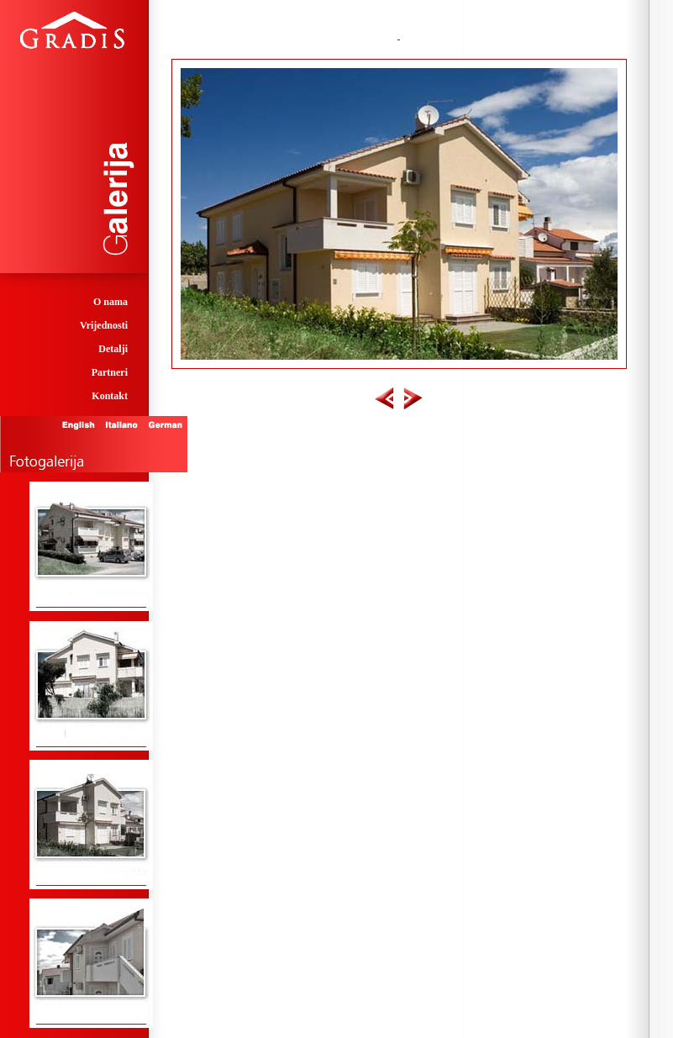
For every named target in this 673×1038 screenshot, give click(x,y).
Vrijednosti (104, 325)
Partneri (110, 372)
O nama (110, 302)
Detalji (113, 349)
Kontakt (110, 396)
